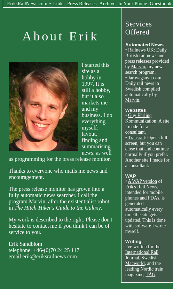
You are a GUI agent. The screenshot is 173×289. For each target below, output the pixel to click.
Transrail (136, 137)
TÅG (150, 274)
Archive (107, 3)
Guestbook (160, 3)
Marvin (138, 66)
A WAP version (142, 181)
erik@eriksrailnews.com (49, 256)
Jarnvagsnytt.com (145, 77)
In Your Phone (132, 3)
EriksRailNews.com (27, 3)
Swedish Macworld (141, 260)
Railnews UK (141, 50)
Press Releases (81, 3)
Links (58, 3)
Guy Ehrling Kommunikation (140, 118)
